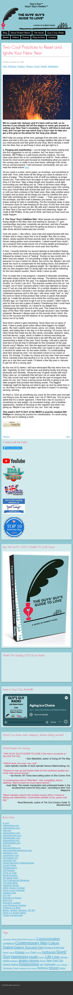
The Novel (39, 33)
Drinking (12, 66)
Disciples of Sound (12, 898)
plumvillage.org (10, 858)
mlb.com (7, 830)
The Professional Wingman (16, 880)
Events (25, 37)
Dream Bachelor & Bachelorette (18, 863)
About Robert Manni (20, 33)
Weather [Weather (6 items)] (34, 968)
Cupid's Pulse (9, 865)
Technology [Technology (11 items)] (7, 968)
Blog (5, 33)
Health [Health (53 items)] (33, 957)
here (27, 167)
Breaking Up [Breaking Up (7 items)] (31, 939)
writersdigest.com (11, 833)
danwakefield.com (12, 848)
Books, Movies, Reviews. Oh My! (19, 910)
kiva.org (7, 845)
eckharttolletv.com (12, 843)
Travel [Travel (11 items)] (15, 968)
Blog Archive (39, 37)
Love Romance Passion (14, 905)
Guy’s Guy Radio (55, 33)
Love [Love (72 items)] (55, 957)
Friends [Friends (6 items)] (39, 953)
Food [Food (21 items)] (33, 952)
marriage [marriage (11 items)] (64, 957)
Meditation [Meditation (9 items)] (14, 961)
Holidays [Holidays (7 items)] (42, 957)
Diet (5, 66)
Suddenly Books (11, 885)
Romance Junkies (11, 903)
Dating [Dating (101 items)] (8, 947)
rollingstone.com (11, 825)
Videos (15, 37)
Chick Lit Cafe (10, 873)
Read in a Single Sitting (14, 913)
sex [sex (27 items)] (42, 964)
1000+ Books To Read (14, 888)
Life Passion (9, 870)
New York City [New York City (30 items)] (54, 960)
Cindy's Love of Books (14, 890)
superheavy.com (11, 855)
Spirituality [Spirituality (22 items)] (50, 964)
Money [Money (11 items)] (43, 961)
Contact (52, 37)
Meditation (53, 66)
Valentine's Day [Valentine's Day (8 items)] (24, 968)
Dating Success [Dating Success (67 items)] (25, 947)
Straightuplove (10, 868)
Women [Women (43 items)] (54, 968)
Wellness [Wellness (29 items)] (42, 967)
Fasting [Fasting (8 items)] (11, 953)
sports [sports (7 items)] (58, 965)
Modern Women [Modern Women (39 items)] (29, 960)
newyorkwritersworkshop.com (17, 850)
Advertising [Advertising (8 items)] (7, 939)
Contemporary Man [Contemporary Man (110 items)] (31, 943)
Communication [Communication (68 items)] (48, 939)
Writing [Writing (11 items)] (63, 968)
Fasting (21, 66)
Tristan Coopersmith (13, 915)
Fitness (29, 66)
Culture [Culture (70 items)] (53, 943)
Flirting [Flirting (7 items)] (27, 953)
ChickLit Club (9, 893)
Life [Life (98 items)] (48, 957)
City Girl (7, 895)
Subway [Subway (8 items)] (64, 965)
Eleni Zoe (7, 900)
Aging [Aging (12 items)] (14, 939)
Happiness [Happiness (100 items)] (19, 957)
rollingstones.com (11, 828)
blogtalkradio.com (11, 838)
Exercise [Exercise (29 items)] (59, 947)
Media (6, 37)
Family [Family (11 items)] (5, 952)
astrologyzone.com (12, 835)
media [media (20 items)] (6, 960)
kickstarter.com (10, 853)
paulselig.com (9, 860)
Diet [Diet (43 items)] (40, 947)
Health (44, 66)
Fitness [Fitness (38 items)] (19, 952)
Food (36, 66)
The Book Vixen (10, 878)
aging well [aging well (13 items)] (22, 939)
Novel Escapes (10, 875)
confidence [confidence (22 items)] (9, 943)
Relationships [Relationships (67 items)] (29, 964)
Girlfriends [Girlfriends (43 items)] (49, 952)
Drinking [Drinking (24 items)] (48, 947)
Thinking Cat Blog (11, 908)
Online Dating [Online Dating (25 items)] (10, 964)
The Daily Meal (10, 883)
